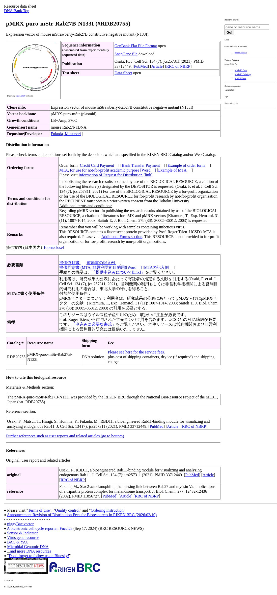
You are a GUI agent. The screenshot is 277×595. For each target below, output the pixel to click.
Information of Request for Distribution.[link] (115, 175)
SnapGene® (20, 96)
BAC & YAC (18, 542)
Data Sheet (123, 73)
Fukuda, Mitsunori (66, 134)
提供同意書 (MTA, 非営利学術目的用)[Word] (100, 267)
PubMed (141, 66)
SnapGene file (126, 54)
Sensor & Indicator (22, 533)
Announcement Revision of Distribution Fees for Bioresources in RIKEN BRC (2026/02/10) (82, 515)
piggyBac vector (20, 524)
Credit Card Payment (97, 165)
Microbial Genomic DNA (27, 546)
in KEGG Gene (241, 70)
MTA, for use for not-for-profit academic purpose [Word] (107, 170)
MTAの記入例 (157, 267)
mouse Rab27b (241, 53)
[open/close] (54, 247)
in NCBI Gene (240, 78)
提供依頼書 (69, 262)
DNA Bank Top (16, 11)
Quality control (67, 510)
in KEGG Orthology (243, 74)
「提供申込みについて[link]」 (118, 272)
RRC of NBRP (178, 66)
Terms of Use (39, 510)
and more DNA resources (30, 551)
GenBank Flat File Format (136, 46)
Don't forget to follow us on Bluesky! (39, 556)
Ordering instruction (107, 510)
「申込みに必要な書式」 (93, 324)
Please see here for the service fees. (136, 352)
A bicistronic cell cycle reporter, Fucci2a (39, 528)
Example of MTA (172, 170)
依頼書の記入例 (101, 262)
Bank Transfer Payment (141, 165)
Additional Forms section (122, 236)
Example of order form (187, 165)
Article (156, 66)
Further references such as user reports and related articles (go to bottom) (65, 436)
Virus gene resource (23, 537)
